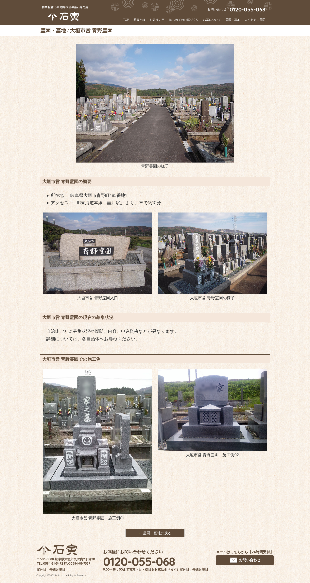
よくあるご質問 (255, 20)
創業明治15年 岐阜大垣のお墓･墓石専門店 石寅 (65, 13)
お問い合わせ (245, 560)
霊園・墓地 (232, 20)
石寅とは (139, 20)
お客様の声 (157, 20)
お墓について (212, 20)
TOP (126, 20)
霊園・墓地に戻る (155, 533)
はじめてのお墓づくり (184, 20)
